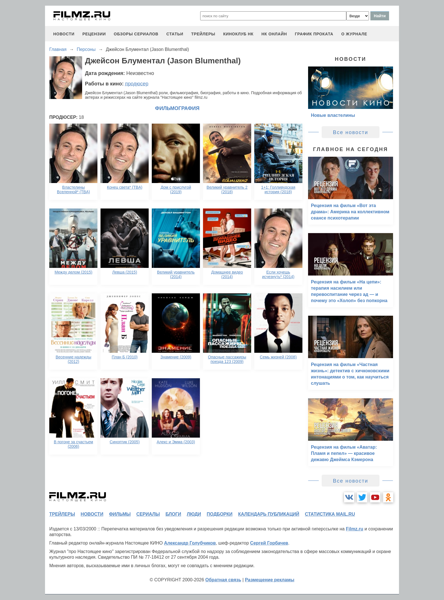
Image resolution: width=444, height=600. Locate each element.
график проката (314, 34)
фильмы (120, 514)
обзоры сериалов (136, 34)
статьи (174, 34)
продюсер (136, 84)
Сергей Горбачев (269, 543)
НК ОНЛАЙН (274, 34)
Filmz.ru (354, 528)
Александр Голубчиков (190, 543)
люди (194, 514)
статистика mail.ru (330, 514)
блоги (173, 514)
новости (63, 34)
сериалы (148, 514)
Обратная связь (223, 579)
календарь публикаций (268, 514)
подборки (219, 514)
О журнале (354, 34)
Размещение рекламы (269, 579)
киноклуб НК (238, 34)
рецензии (94, 34)
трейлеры (203, 34)
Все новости (350, 132)
